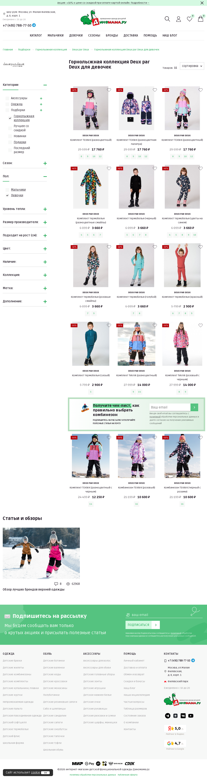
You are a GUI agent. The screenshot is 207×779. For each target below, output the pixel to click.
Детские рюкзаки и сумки (99, 715)
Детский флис (11, 736)
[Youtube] (191, 716)
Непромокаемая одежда (18, 701)
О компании (131, 722)
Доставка (131, 35)
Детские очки (91, 701)
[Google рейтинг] (175, 745)
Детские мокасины (55, 688)
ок (45, 772)
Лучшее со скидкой (21, 128)
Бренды (112, 35)
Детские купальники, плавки (21, 688)
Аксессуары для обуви (97, 667)
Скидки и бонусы (134, 681)
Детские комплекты (15, 681)
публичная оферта (127, 774)
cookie (35, 772)
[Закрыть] (202, 3)
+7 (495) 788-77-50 (17, 25)
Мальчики (56, 35)
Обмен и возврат (134, 674)
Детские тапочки (53, 736)
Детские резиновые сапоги (60, 701)
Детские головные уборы (99, 674)
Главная (10, 49)
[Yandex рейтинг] (175, 730)
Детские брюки (12, 660)
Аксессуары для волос (97, 660)
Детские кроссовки (55, 681)
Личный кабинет (134, 660)
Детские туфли (52, 743)
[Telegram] (34, 25)
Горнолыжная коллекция (53, 49)
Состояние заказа (135, 715)
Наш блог (169, 35)
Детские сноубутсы (55, 729)
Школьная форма (13, 743)
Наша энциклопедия (137, 694)
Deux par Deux (82, 49)
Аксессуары (19, 98)
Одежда (17, 104)
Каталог (36, 35)
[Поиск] (167, 19)
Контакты (130, 729)
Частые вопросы (134, 701)
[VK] (183, 716)
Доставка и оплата (135, 667)
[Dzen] (175, 716)
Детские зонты (92, 681)
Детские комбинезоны (17, 674)
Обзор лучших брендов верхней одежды (33, 589)
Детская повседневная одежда (22, 715)
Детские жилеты (13, 667)
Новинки (20, 136)
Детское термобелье (16, 729)
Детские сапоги (53, 722)
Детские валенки (54, 667)
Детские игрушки (94, 688)
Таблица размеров (135, 708)
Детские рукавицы (95, 708)
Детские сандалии (54, 715)
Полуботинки (51, 694)
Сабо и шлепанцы (54, 708)
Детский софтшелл (15, 722)
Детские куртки (12, 694)
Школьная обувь (53, 749)
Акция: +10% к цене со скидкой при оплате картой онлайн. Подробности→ (103, 2)
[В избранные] (109, 90)
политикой (155, 416)
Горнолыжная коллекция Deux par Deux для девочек (126, 49)
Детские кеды (52, 674)
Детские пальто (12, 708)
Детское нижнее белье (97, 694)
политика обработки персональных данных (93, 774)
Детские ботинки (54, 660)
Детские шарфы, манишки (100, 722)
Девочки (76, 35)
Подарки (20, 142)
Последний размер (22, 150)
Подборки (26, 49)
